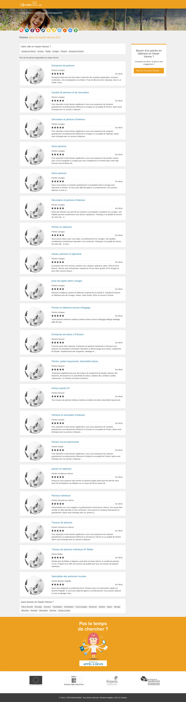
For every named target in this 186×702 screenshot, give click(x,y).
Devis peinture (59, 146)
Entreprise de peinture (63, 65)
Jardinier (102, 607)
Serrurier (53, 611)
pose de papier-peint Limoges (67, 281)
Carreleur (47, 607)
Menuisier (25, 611)
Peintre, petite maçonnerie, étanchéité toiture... (76, 361)
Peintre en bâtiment (62, 227)
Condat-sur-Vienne (28, 51)
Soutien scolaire (64, 611)
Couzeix (40, 51)
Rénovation (43, 611)
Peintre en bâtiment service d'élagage (71, 307)
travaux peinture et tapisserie (66, 254)
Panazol (64, 51)
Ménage (117, 607)
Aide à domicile (27, 607)
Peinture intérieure (61, 495)
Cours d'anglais (81, 607)
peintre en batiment (61, 469)
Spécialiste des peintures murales (69, 576)
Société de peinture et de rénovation (70, 92)
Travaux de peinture (62, 522)
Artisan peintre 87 (61, 388)
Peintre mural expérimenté (65, 442)
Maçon (109, 607)
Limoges (55, 51)
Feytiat (48, 51)
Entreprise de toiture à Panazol (67, 334)
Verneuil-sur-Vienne (76, 51)
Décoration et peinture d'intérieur (68, 119)
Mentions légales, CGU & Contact (113, 698)
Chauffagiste (57, 607)
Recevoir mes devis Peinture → (148, 71)
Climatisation (68, 607)
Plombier (34, 611)
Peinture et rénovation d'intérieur (68, 415)
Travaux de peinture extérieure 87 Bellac (72, 549)
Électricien (93, 607)
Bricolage (38, 607)
